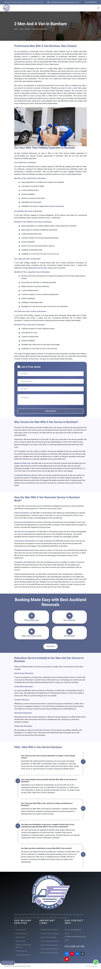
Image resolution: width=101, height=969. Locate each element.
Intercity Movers (21, 951)
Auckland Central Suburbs (50, 933)
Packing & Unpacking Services (23, 946)
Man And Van (21, 941)
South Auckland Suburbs (50, 949)
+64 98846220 (75, 930)
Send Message (50, 411)
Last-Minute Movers (23, 955)
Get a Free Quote (8, 963)
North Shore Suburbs (48, 937)
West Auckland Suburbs (49, 941)
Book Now (50, 646)
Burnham (27, 29)
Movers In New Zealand (49, 930)
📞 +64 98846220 (89, 2)
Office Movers (21, 937)
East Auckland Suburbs (49, 945)
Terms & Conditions (91, 966)
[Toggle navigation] (98, 8)
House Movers (21, 930)
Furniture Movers (22, 933)
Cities (21, 29)
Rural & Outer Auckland (49, 953)
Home (16, 29)
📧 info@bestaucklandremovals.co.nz (63, 2)
